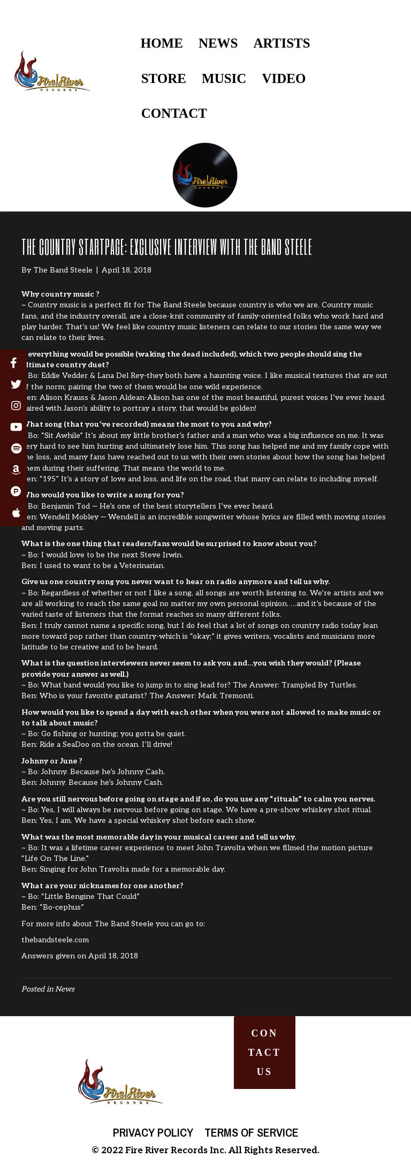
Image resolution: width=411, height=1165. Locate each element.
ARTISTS (282, 43)
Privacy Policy (153, 1132)
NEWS (218, 43)
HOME (162, 43)
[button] (265, 1052)
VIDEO (284, 78)
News (64, 989)
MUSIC (224, 78)
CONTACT (174, 113)
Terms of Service (251, 1132)
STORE (163, 78)
